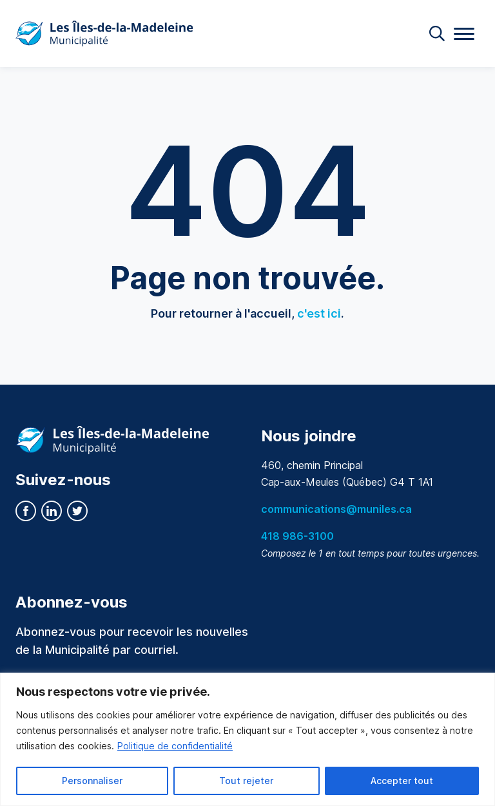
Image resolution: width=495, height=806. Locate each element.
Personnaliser (92, 780)
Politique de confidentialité (175, 745)
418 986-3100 (297, 536)
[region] (247, 739)
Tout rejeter (246, 780)
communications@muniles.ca (336, 509)
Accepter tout (402, 780)
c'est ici (319, 313)
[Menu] (464, 34)
